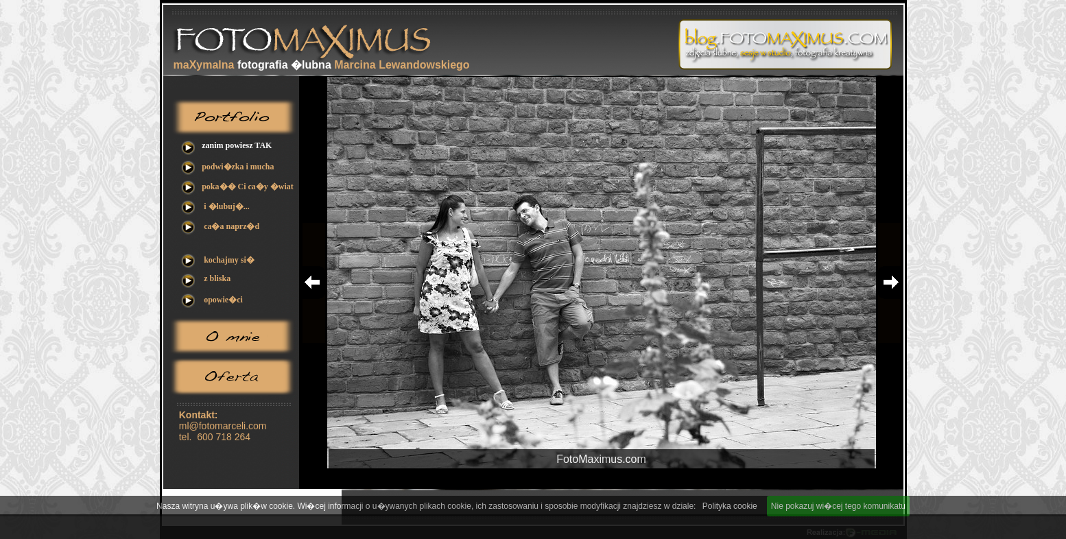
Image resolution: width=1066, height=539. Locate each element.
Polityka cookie (729, 506)
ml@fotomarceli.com (223, 425)
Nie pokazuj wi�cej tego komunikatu (838, 506)
